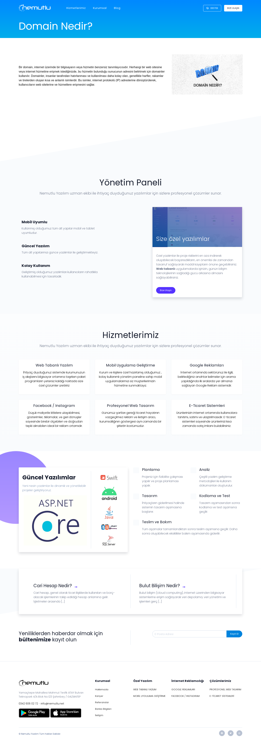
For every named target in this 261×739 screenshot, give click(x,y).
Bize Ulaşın (166, 290)
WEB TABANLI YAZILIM (144, 689)
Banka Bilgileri (103, 709)
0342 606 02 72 (28, 703)
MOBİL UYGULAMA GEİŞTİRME (149, 696)
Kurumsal (100, 8)
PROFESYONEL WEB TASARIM (225, 689)
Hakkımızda (101, 689)
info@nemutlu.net (52, 703)
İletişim (99, 715)
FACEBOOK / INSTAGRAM (185, 696)
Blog (117, 8)
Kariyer (99, 696)
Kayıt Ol (234, 633)
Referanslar (102, 702)
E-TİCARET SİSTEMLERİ (222, 696)
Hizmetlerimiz (76, 8)
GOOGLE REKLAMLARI (183, 689)
